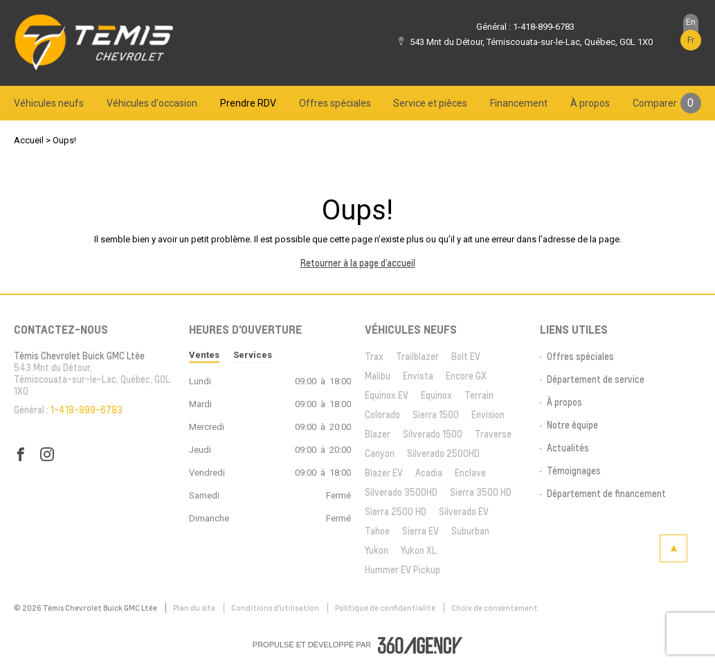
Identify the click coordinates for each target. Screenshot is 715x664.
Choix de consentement (494, 608)
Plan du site (195, 608)
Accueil (29, 140)
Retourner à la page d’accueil (357, 263)
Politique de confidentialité (386, 608)
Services (252, 354)
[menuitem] (49, 103)
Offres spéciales (335, 103)
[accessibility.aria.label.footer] (420, 645)
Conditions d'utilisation (275, 608)
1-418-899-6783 (543, 26)
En (691, 22)
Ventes (204, 354)
